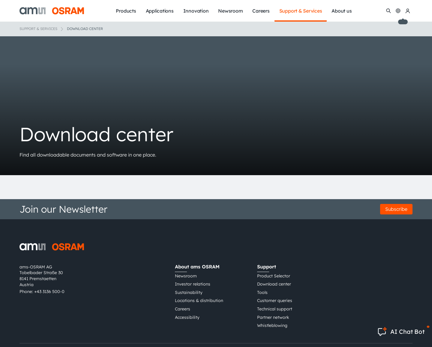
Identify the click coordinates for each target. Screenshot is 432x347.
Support (266, 267)
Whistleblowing (272, 325)
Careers (182, 309)
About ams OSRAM (197, 267)
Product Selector (273, 276)
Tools (262, 292)
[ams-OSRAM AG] (52, 10)
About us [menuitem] (342, 11)
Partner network (273, 317)
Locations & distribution (199, 300)
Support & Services (38, 28)
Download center (274, 284)
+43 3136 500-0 (49, 291)
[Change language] (398, 10)
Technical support (274, 309)
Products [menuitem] (126, 11)
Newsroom (186, 276)
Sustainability (188, 292)
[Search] (388, 10)
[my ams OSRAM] (407, 10)
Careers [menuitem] (260, 11)
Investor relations (192, 284)
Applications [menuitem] (160, 11)
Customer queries (274, 300)
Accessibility (187, 317)
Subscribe (396, 209)
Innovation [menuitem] (196, 11)
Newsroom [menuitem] (230, 11)
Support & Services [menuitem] (300, 11)
